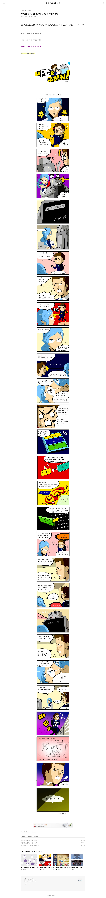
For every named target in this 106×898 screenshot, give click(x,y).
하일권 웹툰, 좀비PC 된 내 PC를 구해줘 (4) (29, 840)
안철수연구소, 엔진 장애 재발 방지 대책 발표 (29, 845)
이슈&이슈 (29, 836)
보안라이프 (24, 836)
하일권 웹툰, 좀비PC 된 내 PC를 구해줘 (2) (29, 842)
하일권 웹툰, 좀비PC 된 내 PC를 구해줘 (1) (29, 843)
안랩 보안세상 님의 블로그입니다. (31, 881)
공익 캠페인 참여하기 (26, 53)
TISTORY (53, 895)
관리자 (58, 895)
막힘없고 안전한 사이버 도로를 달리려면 (28, 839)
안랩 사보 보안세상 (53, 3)
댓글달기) (33, 53)
